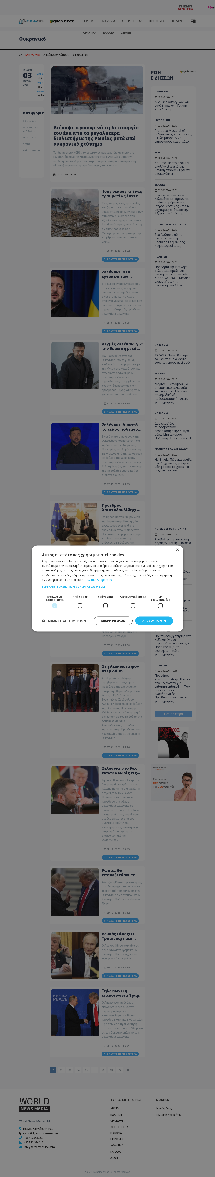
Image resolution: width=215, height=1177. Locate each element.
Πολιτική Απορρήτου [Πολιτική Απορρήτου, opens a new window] (98, 579)
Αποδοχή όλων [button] (154, 620)
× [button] (177, 549)
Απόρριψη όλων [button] (113, 620)
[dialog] (107, 588)
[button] (107, 586)
